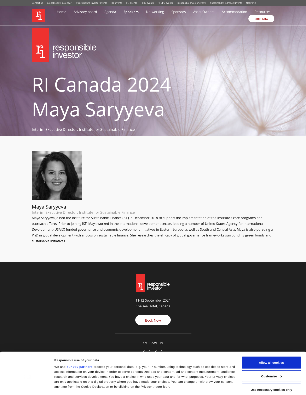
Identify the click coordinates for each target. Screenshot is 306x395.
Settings (60, 387)
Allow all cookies (271, 337)
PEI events (131, 2)
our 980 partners (80, 341)
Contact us (37, 2)
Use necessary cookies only (271, 364)
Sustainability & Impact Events (226, 2)
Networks (251, 2)
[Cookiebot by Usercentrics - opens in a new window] (27, 387)
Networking (155, 12)
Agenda (110, 12)
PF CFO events (165, 2)
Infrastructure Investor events (91, 2)
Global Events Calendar (59, 2)
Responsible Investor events (191, 2)
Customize (271, 350)
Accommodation (234, 12)
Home (61, 12)
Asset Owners (203, 12)
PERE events (147, 2)
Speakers (131, 12)
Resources (263, 12)
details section (198, 371)
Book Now (261, 19)
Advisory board (85, 12)
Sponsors (178, 12)
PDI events (116, 2)
